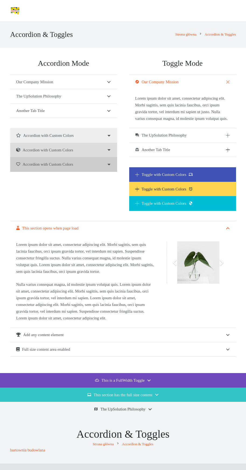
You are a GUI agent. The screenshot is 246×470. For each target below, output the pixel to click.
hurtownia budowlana (27, 450)
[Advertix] (15, 11)
